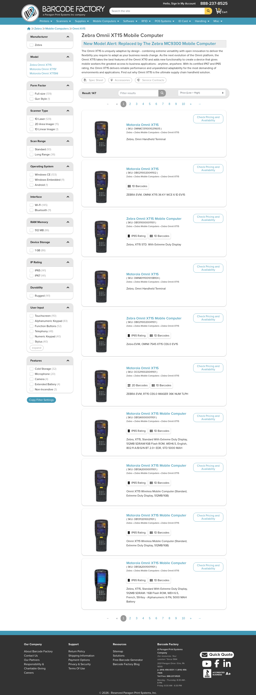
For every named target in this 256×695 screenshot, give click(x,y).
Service (150, 80)
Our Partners (31, 660)
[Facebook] (217, 663)
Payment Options (79, 660)
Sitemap (118, 651)
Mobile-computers (57, 28)
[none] (217, 21)
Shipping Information (81, 655)
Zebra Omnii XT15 (170, 132)
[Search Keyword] (157, 11)
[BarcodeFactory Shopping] (218, 11)
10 (183, 103)
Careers (29, 672)
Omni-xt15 (79, 28)
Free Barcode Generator (128, 660)
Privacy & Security (79, 664)
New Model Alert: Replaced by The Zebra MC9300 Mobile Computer (150, 44)
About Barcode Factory (38, 651)
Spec (93, 80)
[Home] (29, 28)
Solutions (118, 655)
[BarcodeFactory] (30, 11)
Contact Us (31, 655)
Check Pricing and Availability (208, 119)
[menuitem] (46, 21)
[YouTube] (207, 663)
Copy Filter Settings (41, 400)
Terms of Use (76, 668)
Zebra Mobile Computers (146, 132)
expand (36, 347)
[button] (68, 36)
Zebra (38, 28)
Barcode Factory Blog (126, 664)
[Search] (208, 11)
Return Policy (76, 651)
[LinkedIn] (227, 663)
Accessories (120, 80)
